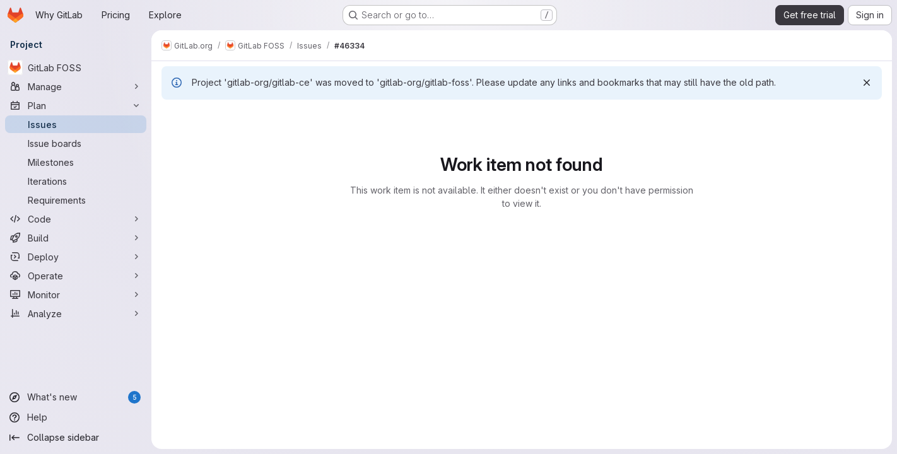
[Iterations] (75, 181)
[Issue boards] (75, 143)
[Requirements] (75, 200)
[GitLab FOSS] (75, 67)
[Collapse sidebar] (75, 437)
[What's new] (75, 397)
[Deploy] (75, 256)
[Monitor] (75, 294)
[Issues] (75, 124)
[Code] (75, 219)
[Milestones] (75, 162)
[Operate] (75, 275)
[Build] (75, 238)
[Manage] (75, 86)
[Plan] (75, 105)
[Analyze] (75, 313)
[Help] (75, 417)
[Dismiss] (866, 82)
